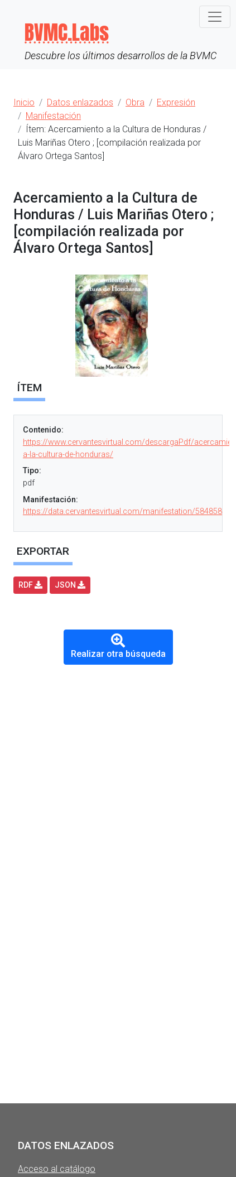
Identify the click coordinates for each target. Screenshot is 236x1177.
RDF (30, 584)
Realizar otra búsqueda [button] (118, 646)
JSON (70, 584)
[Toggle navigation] (214, 17)
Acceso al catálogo (56, 1169)
